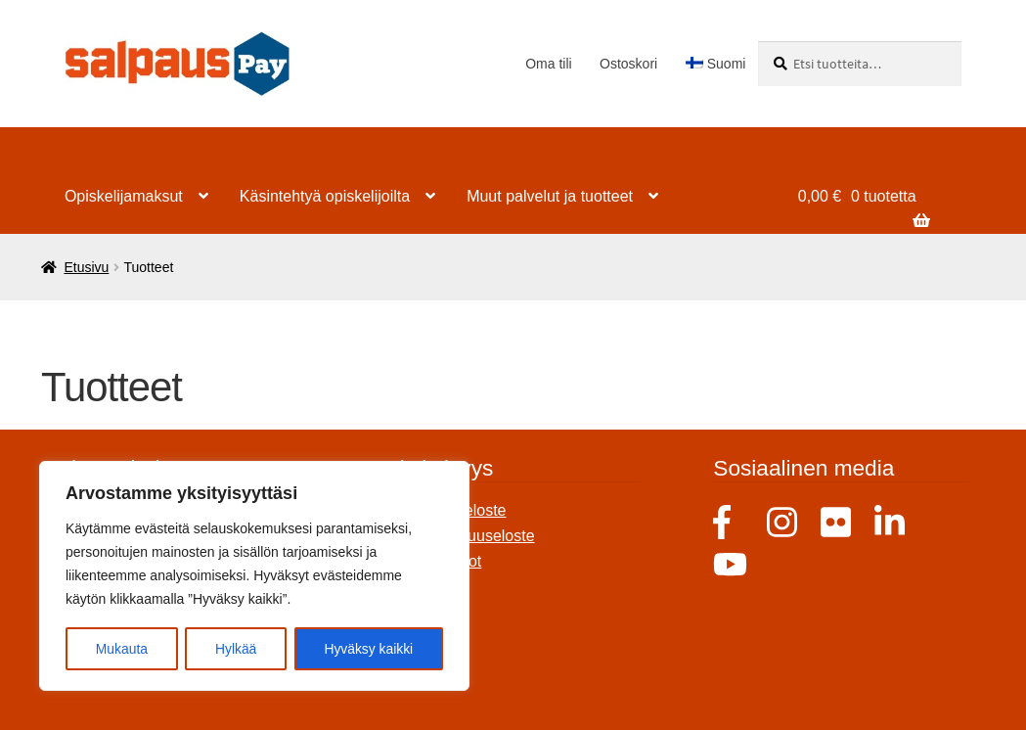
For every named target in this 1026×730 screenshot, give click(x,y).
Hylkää (236, 649)
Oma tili (548, 63)
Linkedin (891, 522)
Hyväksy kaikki (369, 649)
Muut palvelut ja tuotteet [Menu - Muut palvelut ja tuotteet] (550, 196)
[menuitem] (715, 63)
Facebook (730, 522)
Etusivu (86, 267)
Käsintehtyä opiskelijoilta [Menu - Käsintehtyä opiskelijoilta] (325, 196)
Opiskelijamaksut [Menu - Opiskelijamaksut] (124, 196)
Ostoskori (628, 63)
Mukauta (121, 649)
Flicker (838, 522)
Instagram (784, 522)
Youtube (730, 566)
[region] (254, 576)
